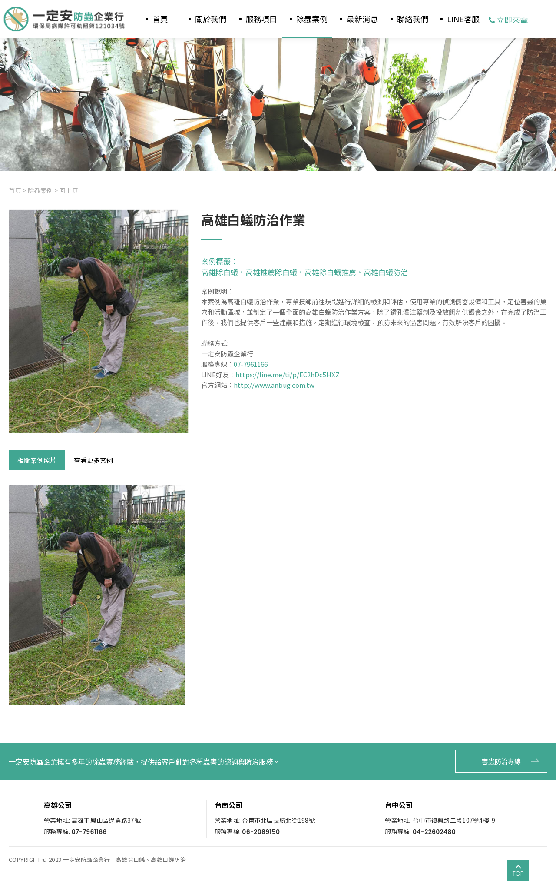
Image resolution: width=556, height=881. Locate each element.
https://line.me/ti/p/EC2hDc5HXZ (287, 374)
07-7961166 (251, 364)
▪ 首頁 (155, 18)
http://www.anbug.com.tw (274, 384)
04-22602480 (434, 832)
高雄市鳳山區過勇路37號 (106, 820)
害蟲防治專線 (497, 761)
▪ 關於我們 (205, 18)
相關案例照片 (36, 460)
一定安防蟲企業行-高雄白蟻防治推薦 (65, 19)
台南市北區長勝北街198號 (278, 820)
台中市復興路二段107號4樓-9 (454, 820)
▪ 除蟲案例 (307, 18)
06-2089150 (261, 832)
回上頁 (69, 190)
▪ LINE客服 (458, 18)
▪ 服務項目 (256, 18)
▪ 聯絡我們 (407, 18)
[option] (278, 104)
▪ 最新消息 (357, 18)
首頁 (15, 190)
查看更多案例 (93, 460)
